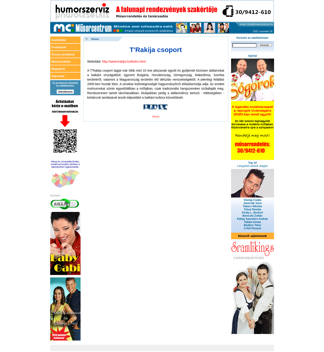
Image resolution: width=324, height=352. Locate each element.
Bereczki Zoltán (253, 215)
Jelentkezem (65, 91)
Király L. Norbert (252, 212)
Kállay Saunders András (252, 218)
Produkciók (59, 47)
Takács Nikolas (252, 206)
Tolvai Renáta (252, 209)
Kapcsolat (58, 76)
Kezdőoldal (59, 40)
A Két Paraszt (252, 228)
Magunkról (58, 68)
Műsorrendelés (61, 61)
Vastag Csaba (252, 200)
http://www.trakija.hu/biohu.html (124, 61)
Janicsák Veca (252, 203)
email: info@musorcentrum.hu (256, 24)
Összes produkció (63, 54)
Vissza (95, 39)
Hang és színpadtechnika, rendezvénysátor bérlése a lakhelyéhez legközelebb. (65, 164)
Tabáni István (252, 222)
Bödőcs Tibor (252, 225)
